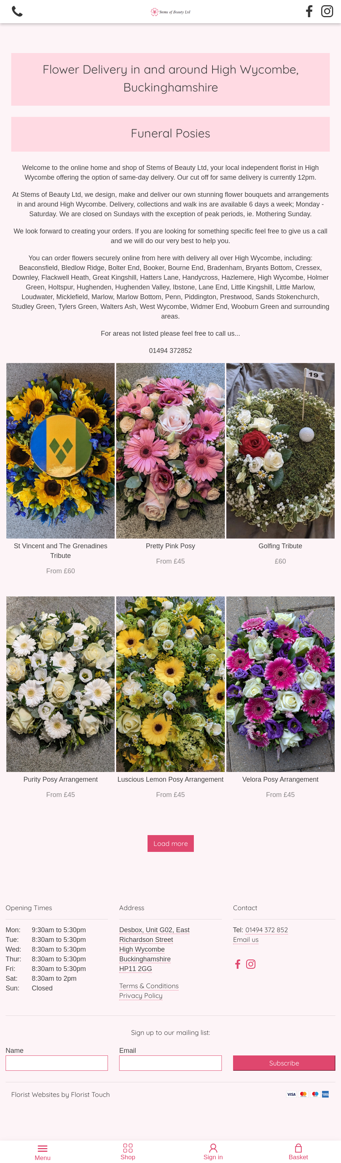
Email (127, 1050)
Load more (171, 843)
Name (15, 1050)
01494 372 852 (266, 929)
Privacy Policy (140, 995)
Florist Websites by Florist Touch (60, 1094)
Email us (245, 939)
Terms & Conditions (149, 985)
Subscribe (284, 1063)
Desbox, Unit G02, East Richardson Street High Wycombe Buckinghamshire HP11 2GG (154, 949)
